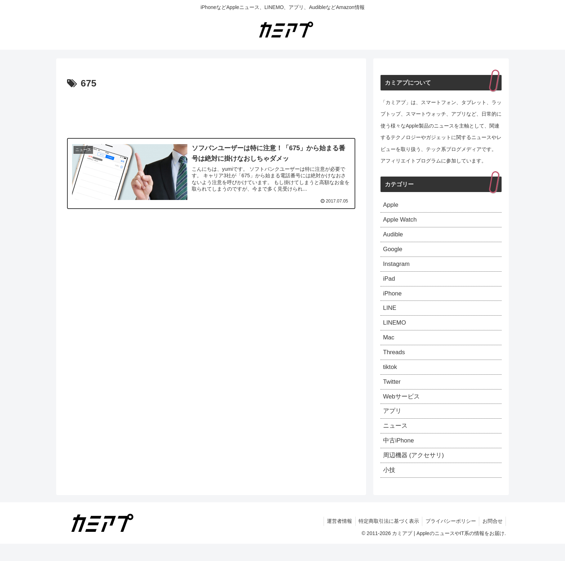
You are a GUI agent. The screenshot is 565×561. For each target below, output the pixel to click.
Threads (395, 361)
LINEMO (395, 330)
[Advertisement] (211, 111)
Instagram (397, 268)
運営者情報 (335, 539)
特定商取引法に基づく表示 (386, 539)
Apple (391, 205)
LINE (390, 315)
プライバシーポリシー (449, 539)
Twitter (392, 393)
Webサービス (402, 408)
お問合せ (492, 539)
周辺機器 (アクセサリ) (415, 471)
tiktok (390, 377)
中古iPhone (399, 455)
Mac (389, 346)
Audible (394, 236)
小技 (389, 486)
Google (393, 252)
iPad (389, 283)
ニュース (396, 440)
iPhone (393, 299)
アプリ (392, 424)
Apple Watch (401, 221)
